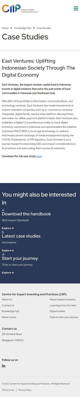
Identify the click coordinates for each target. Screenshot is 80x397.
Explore (6, 228)
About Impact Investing (62, 299)
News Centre (9, 317)
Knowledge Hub (22, 28)
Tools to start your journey (64, 317)
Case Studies (44, 28)
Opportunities (57, 311)
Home (5, 28)
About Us (7, 299)
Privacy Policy (24, 390)
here (39, 156)
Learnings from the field (63, 305)
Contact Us (8, 305)
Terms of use (8, 390)
